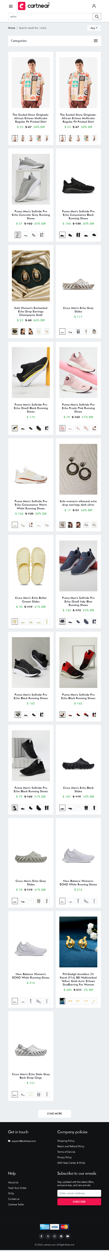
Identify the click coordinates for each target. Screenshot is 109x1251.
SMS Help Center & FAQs (71, 1164)
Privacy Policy (64, 1158)
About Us (13, 1183)
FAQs (11, 1194)
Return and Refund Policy (70, 1147)
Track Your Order (17, 1188)
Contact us (13, 1199)
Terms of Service (66, 1153)
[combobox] (94, 28)
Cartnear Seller (16, 1205)
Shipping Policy (65, 1142)
